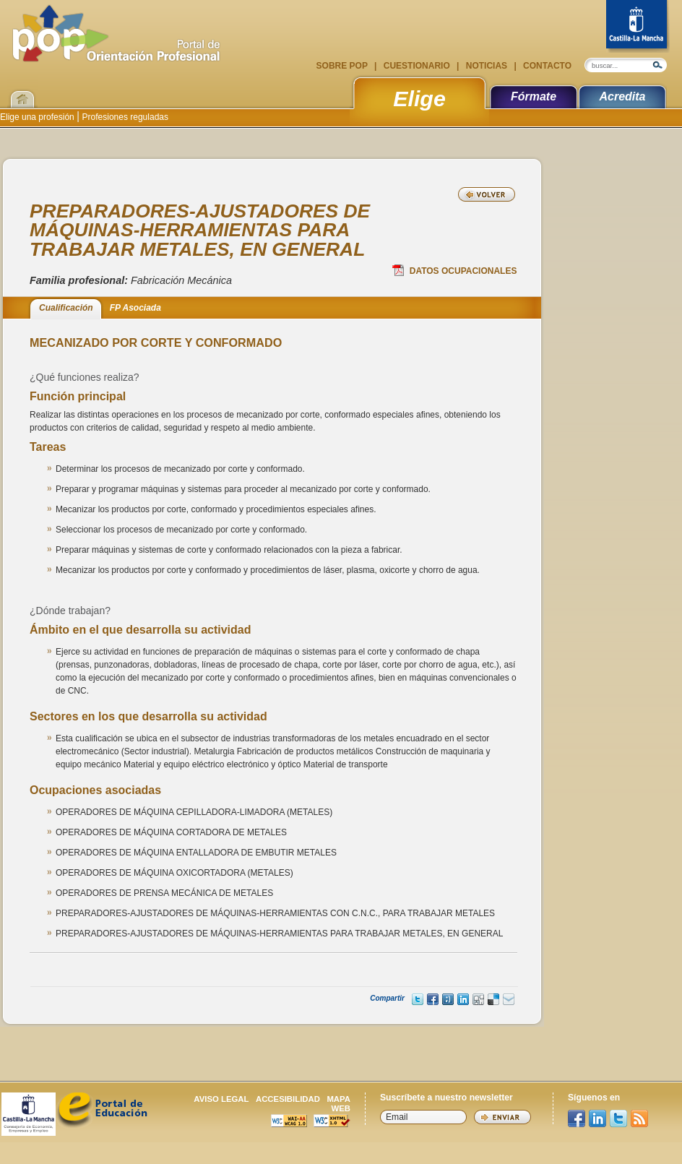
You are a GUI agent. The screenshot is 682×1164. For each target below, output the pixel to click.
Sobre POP (343, 66)
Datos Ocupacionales (454, 270)
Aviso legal (221, 1099)
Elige (419, 98)
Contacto (546, 66)
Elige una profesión (38, 117)
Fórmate (533, 96)
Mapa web (338, 1104)
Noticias (486, 66)
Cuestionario (416, 66)
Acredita (622, 96)
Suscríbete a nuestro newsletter (446, 1097)
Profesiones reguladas (123, 117)
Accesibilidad (288, 1099)
